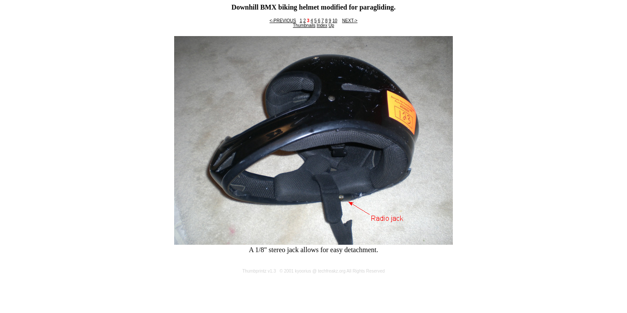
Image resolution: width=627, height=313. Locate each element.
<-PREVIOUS (283, 20)
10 (334, 20)
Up (331, 25)
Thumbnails (304, 25)
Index (322, 25)
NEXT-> (349, 20)
